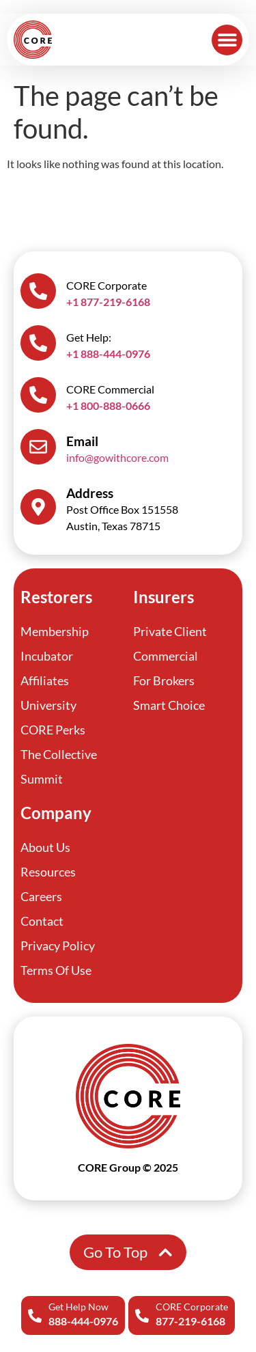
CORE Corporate (192, 1306)
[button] (227, 40)
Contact (41, 920)
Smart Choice (169, 705)
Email (82, 441)
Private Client (170, 631)
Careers (41, 896)
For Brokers (164, 680)
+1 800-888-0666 (108, 405)
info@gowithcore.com (117, 457)
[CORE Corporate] (142, 1316)
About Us (45, 847)
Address (89, 493)
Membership (54, 631)
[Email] (38, 447)
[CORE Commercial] (38, 395)
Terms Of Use (55, 970)
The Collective (58, 754)
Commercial (165, 655)
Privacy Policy (57, 945)
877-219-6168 (190, 1320)
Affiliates (44, 680)
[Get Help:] (38, 343)
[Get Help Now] (35, 1316)
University (48, 705)
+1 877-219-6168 (108, 301)
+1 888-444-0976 (108, 353)
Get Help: (88, 337)
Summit (41, 778)
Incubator (46, 655)
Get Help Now (78, 1306)
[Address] (38, 507)
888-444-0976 (83, 1320)
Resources (48, 871)
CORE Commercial (110, 389)
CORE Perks (52, 729)
